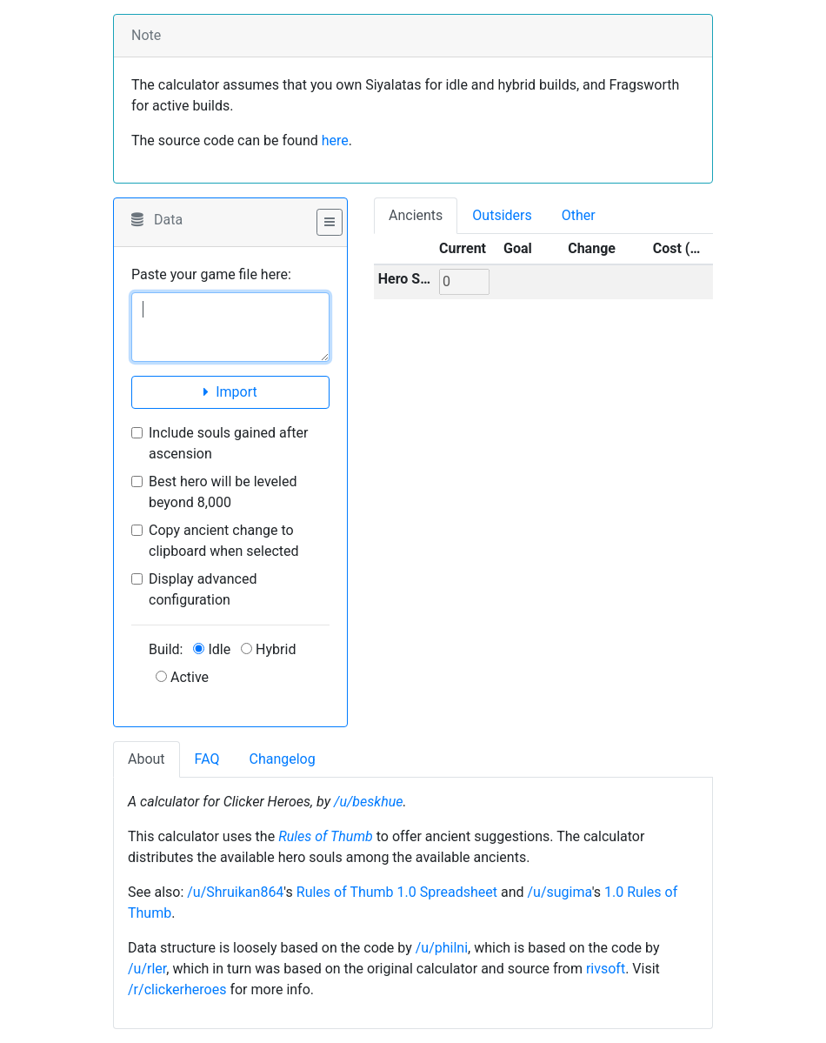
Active (182, 677)
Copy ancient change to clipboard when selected (224, 540)
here (335, 140)
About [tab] (146, 759)
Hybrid (268, 649)
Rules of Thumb (325, 836)
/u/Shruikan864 (235, 892)
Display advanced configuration (202, 589)
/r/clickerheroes (177, 989)
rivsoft (605, 968)
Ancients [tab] (416, 215)
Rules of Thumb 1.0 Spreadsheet (396, 892)
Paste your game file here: (211, 274)
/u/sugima (559, 892)
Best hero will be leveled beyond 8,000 (222, 492)
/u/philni (442, 947)
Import (230, 392)
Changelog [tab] (282, 759)
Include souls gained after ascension (228, 443)
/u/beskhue (368, 801)
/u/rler (147, 968)
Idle (211, 649)
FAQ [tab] (207, 759)
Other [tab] (579, 215)
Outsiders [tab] (501, 215)
